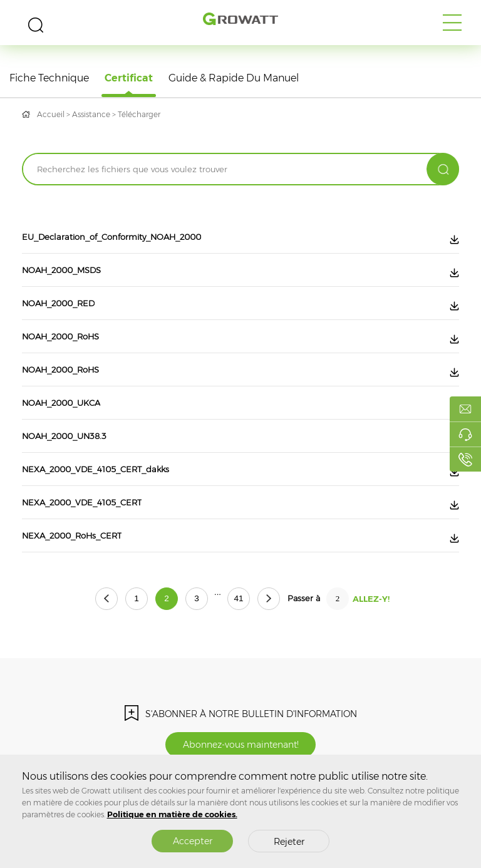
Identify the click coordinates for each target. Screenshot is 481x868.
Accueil (51, 114)
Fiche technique (49, 78)
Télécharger (139, 114)
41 (238, 598)
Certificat (129, 78)
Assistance (91, 114)
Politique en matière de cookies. (172, 814)
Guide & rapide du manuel (233, 78)
